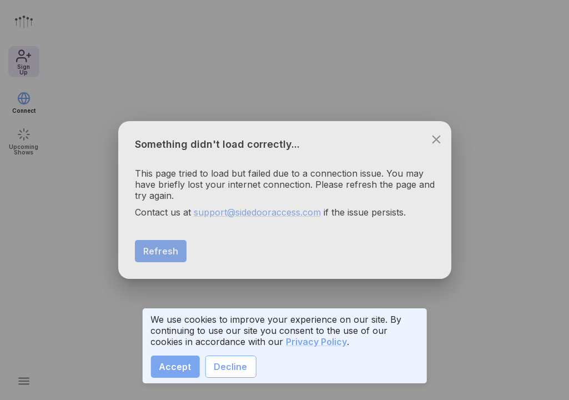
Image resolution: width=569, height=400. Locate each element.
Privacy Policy (316, 341)
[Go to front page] (24, 21)
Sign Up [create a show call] (511, 377)
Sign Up (23, 61)
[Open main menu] (23, 381)
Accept (175, 366)
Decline (230, 366)
